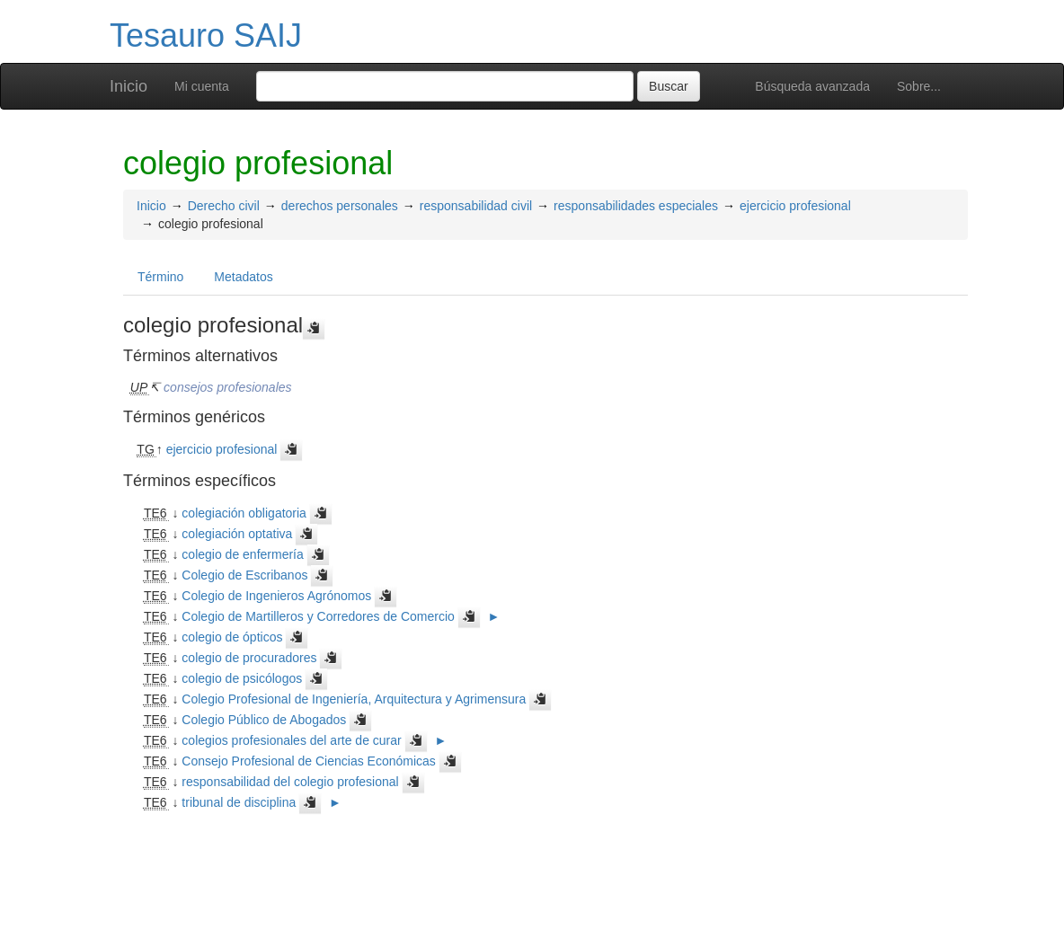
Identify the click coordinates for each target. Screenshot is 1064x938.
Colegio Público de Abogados (264, 719)
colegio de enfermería (242, 554)
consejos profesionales (227, 387)
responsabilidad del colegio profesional (290, 781)
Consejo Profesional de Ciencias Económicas (308, 761)
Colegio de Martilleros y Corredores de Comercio (318, 616)
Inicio (128, 86)
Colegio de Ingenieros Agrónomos (276, 595)
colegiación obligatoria (244, 513)
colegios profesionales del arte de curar (291, 740)
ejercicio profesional (795, 206)
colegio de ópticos (232, 637)
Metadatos (243, 277)
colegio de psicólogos (242, 678)
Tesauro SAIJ (206, 35)
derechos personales (339, 206)
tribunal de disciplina (239, 802)
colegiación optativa (237, 534)
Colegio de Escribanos (244, 575)
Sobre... (919, 86)
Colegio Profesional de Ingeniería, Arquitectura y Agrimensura (354, 699)
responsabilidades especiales (636, 206)
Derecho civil (224, 206)
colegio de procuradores (249, 657)
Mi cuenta (201, 86)
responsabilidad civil (476, 206)
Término (160, 277)
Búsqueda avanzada (812, 86)
